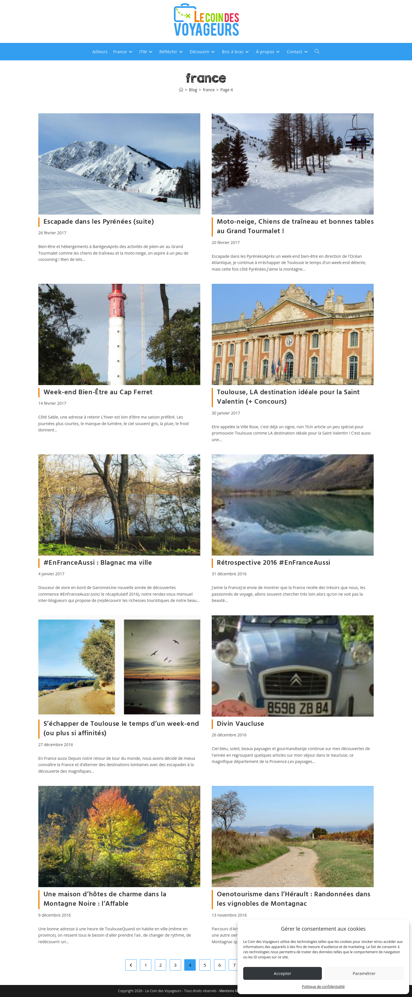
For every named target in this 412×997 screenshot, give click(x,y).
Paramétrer (363, 973)
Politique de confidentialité (323, 986)
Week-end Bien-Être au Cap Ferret (98, 392)
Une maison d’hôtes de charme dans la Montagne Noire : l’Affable (105, 899)
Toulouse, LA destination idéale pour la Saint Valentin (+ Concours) (288, 397)
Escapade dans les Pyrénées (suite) (98, 222)
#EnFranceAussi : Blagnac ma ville (97, 563)
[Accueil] (181, 90)
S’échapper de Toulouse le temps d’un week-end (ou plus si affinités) (121, 729)
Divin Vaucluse (240, 724)
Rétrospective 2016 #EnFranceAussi (273, 563)
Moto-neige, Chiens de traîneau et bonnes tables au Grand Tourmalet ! (295, 227)
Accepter (282, 973)
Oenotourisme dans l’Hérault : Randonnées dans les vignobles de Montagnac (294, 899)
